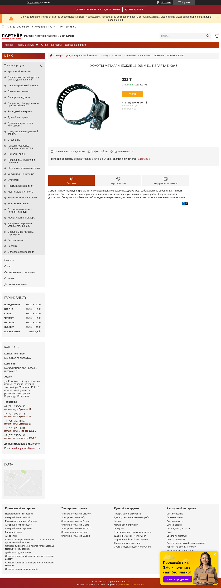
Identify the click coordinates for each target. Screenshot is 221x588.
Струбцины (14, 139)
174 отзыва (166, 2)
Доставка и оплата (75, 44)
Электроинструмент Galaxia (75, 536)
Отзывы (9, 278)
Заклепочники (15, 240)
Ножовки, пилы (16, 154)
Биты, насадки (174, 524)
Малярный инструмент (126, 524)
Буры (169, 532)
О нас (44, 44)
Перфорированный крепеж (23, 85)
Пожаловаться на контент (131, 585)
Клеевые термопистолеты (22, 197)
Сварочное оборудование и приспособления (23, 104)
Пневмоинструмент (18, 91)
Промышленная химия (20, 185)
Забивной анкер (13, 532)
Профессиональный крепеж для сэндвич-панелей (23, 78)
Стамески (13, 180)
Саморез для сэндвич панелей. (21, 569)
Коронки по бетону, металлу (181, 546)
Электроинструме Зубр (73, 517)
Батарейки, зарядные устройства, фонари (20, 224)
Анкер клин (11, 536)
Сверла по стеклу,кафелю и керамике (186, 543)
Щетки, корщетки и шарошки (24, 168)
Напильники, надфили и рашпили (21, 161)
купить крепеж (134, 9)
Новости (9, 260)
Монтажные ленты (18, 203)
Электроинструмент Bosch (75, 521)
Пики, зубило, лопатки (178, 528)
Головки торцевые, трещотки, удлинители (20, 146)
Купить (132, 93)
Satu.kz (125, 581)
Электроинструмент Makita (75, 524)
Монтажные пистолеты (20, 191)
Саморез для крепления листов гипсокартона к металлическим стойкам (29, 547)
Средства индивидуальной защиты (23, 132)
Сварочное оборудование (74, 532)
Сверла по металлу (177, 536)
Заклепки (13, 246)
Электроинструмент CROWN (76, 513)
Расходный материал (20, 111)
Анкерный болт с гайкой (17, 517)
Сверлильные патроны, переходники (21, 233)
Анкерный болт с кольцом (18, 524)
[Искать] (207, 36)
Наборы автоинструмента (127, 513)
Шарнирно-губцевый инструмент (131, 539)
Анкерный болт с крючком (18, 528)
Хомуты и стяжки (112, 55)
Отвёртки (119, 528)
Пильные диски (175, 517)
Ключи (117, 521)
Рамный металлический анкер (21, 521)
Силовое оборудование (21, 251)
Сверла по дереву (176, 539)
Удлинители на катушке (21, 174)
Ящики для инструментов (127, 543)
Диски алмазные (175, 521)
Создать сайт (33, 2)
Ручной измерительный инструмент (132, 532)
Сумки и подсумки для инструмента (20, 124)
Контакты (56, 44)
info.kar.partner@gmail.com (26, 448)
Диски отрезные (175, 513)
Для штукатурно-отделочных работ (132, 517)
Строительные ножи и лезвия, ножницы (20, 210)
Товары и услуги (25, 44)
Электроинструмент (19, 97)
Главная (8, 44)
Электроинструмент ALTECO (76, 528)
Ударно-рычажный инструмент (130, 536)
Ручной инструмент (19, 117)
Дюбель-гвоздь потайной (18, 552)
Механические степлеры (21, 217)
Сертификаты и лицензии (19, 272)
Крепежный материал (88, 55)
